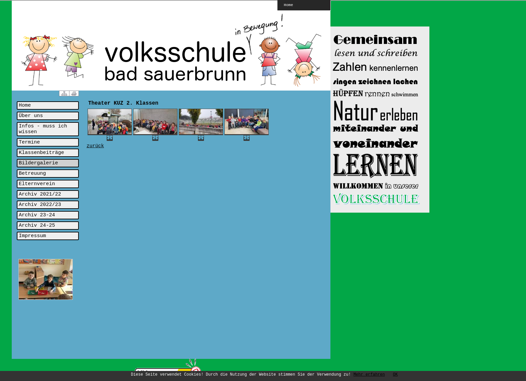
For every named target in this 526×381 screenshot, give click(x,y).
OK (395, 374)
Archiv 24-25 (37, 225)
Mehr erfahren (369, 374)
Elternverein (37, 184)
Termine (29, 142)
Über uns (31, 116)
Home (288, 5)
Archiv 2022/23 (40, 205)
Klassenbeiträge (41, 153)
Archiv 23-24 (37, 215)
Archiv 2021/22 (40, 194)
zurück (95, 146)
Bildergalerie (38, 163)
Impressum (32, 236)
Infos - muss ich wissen (43, 129)
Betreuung (32, 173)
